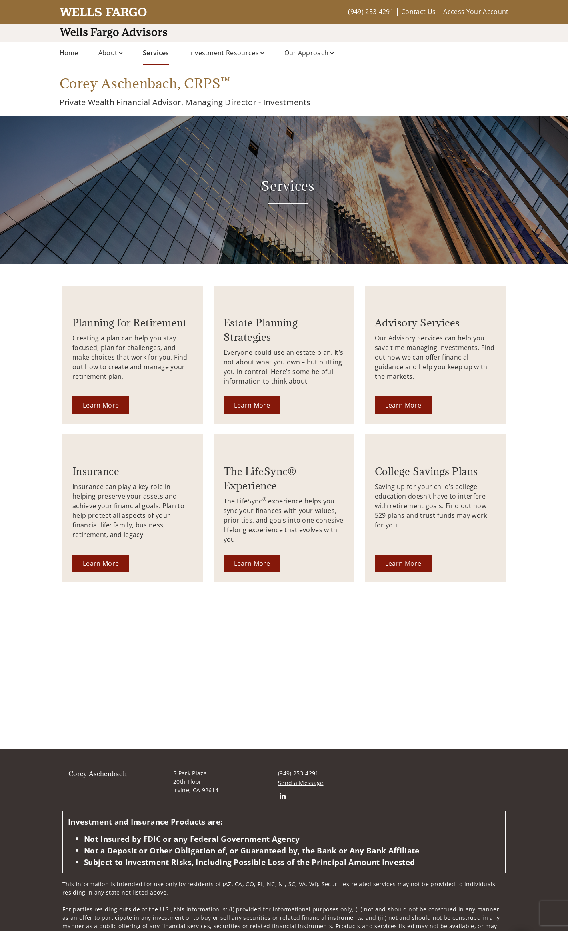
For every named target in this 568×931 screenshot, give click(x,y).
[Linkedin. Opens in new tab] (282, 795)
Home (69, 52)
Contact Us (418, 11)
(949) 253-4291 (370, 11)
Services (156, 52)
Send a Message (300, 783)
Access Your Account (475, 11)
